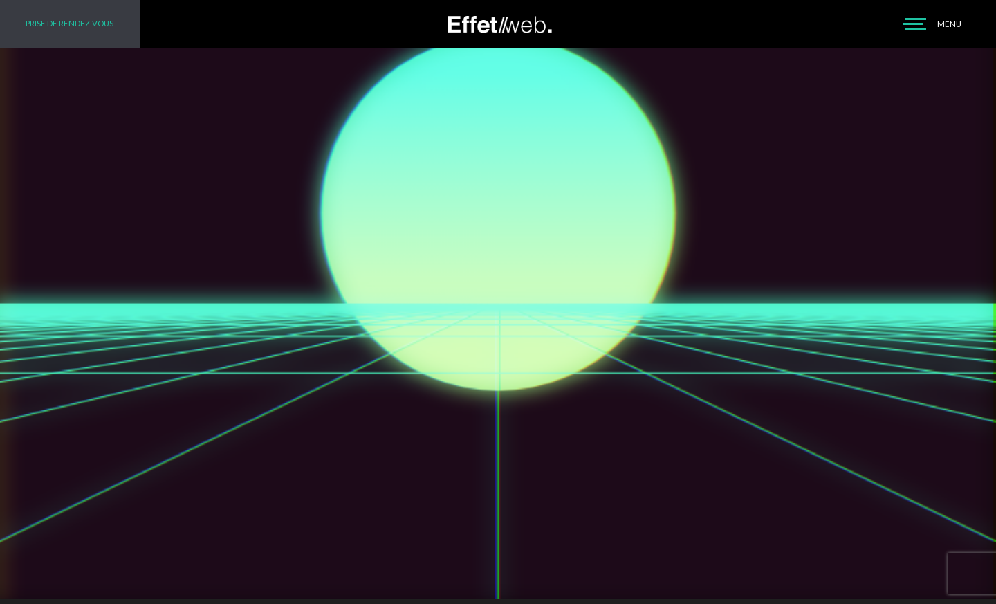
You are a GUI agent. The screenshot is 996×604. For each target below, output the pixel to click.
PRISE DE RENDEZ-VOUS (69, 23)
